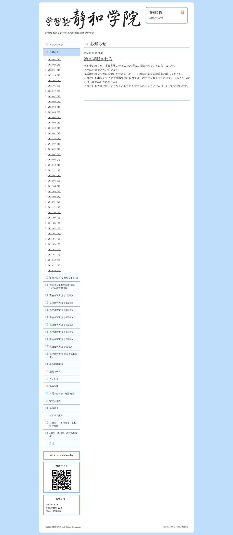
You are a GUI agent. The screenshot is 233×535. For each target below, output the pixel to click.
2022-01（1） (54, 70)
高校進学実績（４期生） (61, 317)
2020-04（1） (54, 107)
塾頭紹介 (53, 408)
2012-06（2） (54, 180)
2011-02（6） (54, 249)
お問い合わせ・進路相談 (61, 393)
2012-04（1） (54, 186)
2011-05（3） (54, 233)
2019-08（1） (54, 122)
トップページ (56, 44)
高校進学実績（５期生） (61, 324)
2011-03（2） (54, 244)
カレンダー (55, 379)
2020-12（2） (54, 91)
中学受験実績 (56, 364)
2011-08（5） (54, 223)
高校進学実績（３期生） (61, 310)
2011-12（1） (54, 207)
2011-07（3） (54, 228)
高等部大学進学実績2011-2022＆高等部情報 (62, 286)
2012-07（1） (54, 175)
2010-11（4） (54, 265)
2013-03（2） (54, 159)
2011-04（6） (54, 239)
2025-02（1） (54, 59)
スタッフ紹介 (56, 415)
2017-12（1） (54, 138)
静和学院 (56, 527)
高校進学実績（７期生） (61, 339)
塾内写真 (53, 386)
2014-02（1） (54, 149)
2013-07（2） (54, 154)
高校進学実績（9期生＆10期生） (63, 355)
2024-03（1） (54, 64)
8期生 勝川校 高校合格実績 (63, 434)
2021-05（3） (54, 85)
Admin (184, 526)
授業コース (55, 371)
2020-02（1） (54, 117)
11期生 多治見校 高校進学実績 (62, 424)
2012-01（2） (54, 202)
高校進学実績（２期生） (61, 303)
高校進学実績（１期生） (61, 295)
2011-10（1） (54, 212)
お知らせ (53, 52)
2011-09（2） (54, 217)
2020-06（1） (54, 101)
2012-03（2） (54, 191)
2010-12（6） (54, 260)
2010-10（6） (54, 270)
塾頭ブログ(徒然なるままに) (63, 278)
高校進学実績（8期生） (61, 346)
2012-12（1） (54, 165)
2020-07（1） (54, 96)
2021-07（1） (54, 80)
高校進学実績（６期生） (61, 332)
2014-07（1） (54, 144)
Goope (177, 526)
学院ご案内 (55, 401)
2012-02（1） (54, 196)
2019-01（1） (54, 133)
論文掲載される (98, 59)
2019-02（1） (54, 128)
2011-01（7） (54, 254)
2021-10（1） (54, 75)
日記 (51, 443)
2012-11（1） (54, 170)
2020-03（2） (54, 112)
